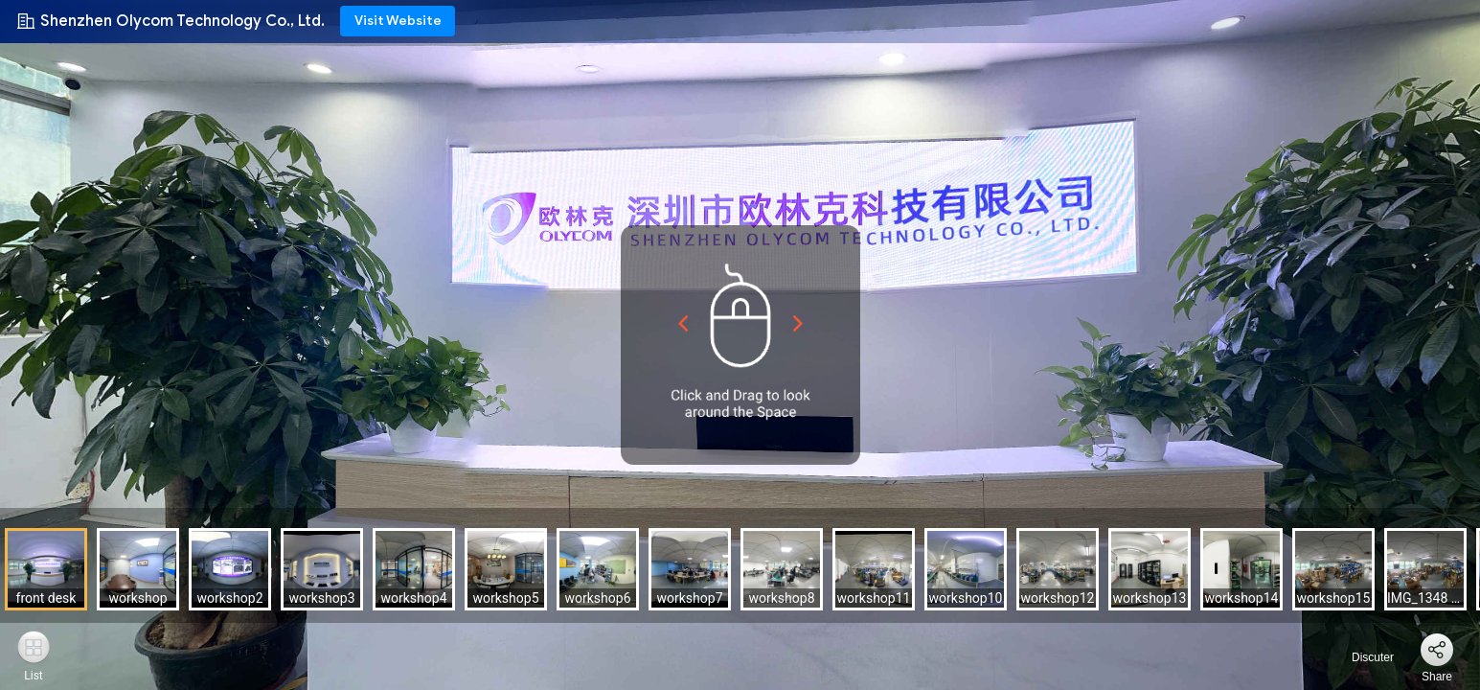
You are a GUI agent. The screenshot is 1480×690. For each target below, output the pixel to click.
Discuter (1362, 657)
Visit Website (398, 20)
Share (1437, 676)
